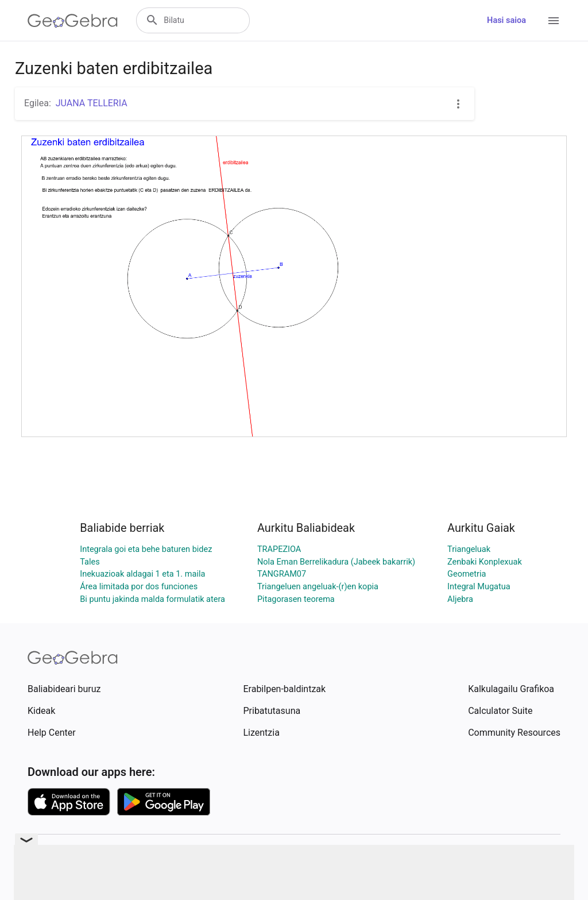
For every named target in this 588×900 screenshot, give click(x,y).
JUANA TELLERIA (91, 103)
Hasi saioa (506, 20)
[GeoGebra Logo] (73, 21)
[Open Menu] (553, 21)
